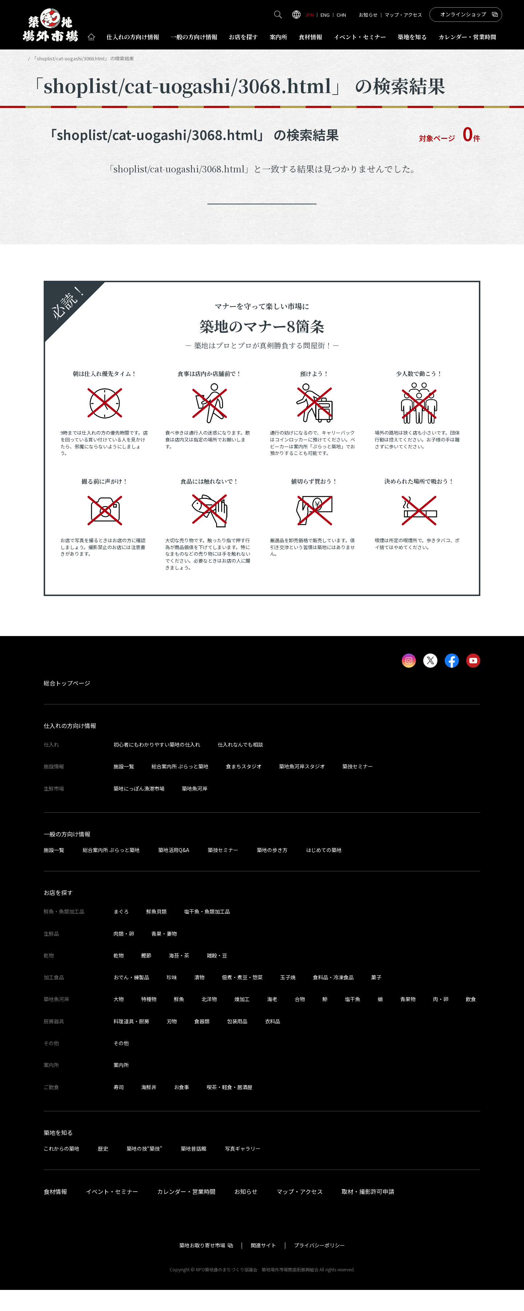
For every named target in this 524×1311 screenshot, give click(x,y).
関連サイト (263, 1266)
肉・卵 (440, 1020)
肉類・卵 (124, 954)
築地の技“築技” (144, 1169)
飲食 (471, 1020)
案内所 (278, 37)
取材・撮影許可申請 (368, 1212)
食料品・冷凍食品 (333, 998)
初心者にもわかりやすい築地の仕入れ (157, 765)
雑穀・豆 (217, 976)
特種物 (148, 1020)
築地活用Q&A (173, 871)
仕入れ (133, 37)
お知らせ (368, 14)
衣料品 (272, 1042)
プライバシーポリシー (319, 1266)
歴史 (103, 1169)
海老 (272, 1020)
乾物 (119, 976)
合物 (300, 1020)
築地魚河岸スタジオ (302, 787)
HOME (32, 58)
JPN (309, 14)
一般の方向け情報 (67, 855)
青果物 (408, 1020)
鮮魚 (179, 1020)
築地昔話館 (193, 1169)
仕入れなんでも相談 (240, 765)
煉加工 (242, 1020)
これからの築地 (61, 1169)
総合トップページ (67, 704)
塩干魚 (352, 1020)
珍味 (172, 998)
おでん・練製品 (131, 998)
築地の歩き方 (272, 871)
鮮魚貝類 (156, 932)
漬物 (199, 998)
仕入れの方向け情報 (70, 746)
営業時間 (467, 37)
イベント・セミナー (112, 1212)
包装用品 (237, 1042)
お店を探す (243, 37)
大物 (119, 1020)
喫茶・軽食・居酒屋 (230, 1108)
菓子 (376, 998)
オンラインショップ (463, 14)
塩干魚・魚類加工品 (207, 932)
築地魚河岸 (194, 809)
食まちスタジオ (244, 787)
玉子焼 (287, 998)
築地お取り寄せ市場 (202, 1266)
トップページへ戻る (262, 214)
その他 (121, 1064)
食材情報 (310, 37)
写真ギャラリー (243, 1169)
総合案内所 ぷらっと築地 (180, 787)
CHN (341, 14)
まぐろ (121, 932)
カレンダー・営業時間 (186, 1212)
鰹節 (146, 976)
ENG (325, 14)
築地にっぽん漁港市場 (139, 809)
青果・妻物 (164, 954)
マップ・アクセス (403, 14)
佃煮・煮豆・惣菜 (242, 998)
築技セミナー (357, 787)
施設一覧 (124, 787)
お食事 (181, 1108)
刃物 (172, 1042)
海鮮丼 (148, 1108)
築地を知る (412, 37)
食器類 (202, 1042)
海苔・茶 (179, 976)
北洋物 (209, 1020)
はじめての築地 (324, 871)
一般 (194, 37)
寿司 (119, 1108)
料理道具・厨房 (131, 1042)
